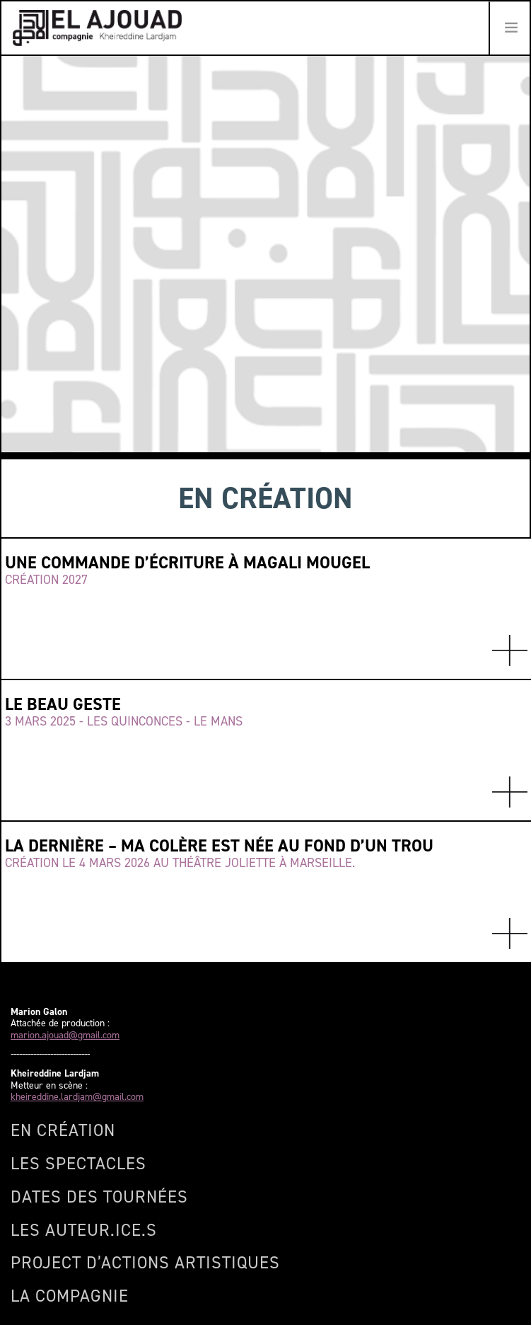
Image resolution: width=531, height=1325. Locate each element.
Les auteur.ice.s (84, 1230)
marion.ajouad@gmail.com (65, 1036)
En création (63, 1130)
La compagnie (70, 1296)
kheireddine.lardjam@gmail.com (77, 1097)
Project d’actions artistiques (145, 1262)
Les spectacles (78, 1163)
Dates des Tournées (99, 1197)
